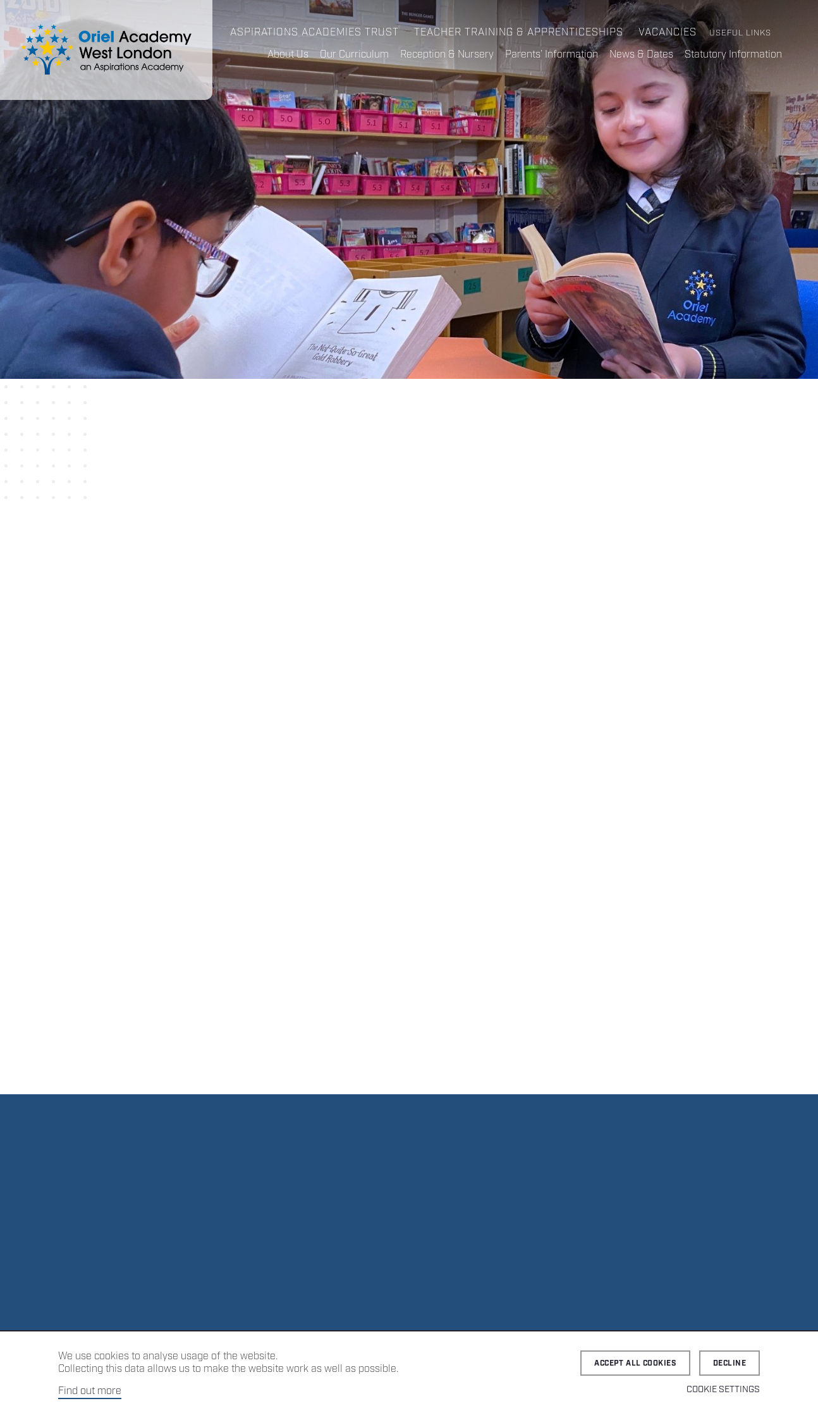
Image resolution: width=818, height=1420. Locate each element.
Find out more (89, 1391)
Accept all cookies (635, 1363)
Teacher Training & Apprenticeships (518, 32)
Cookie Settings (723, 1389)
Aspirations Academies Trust (314, 32)
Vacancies (667, 32)
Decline (729, 1363)
